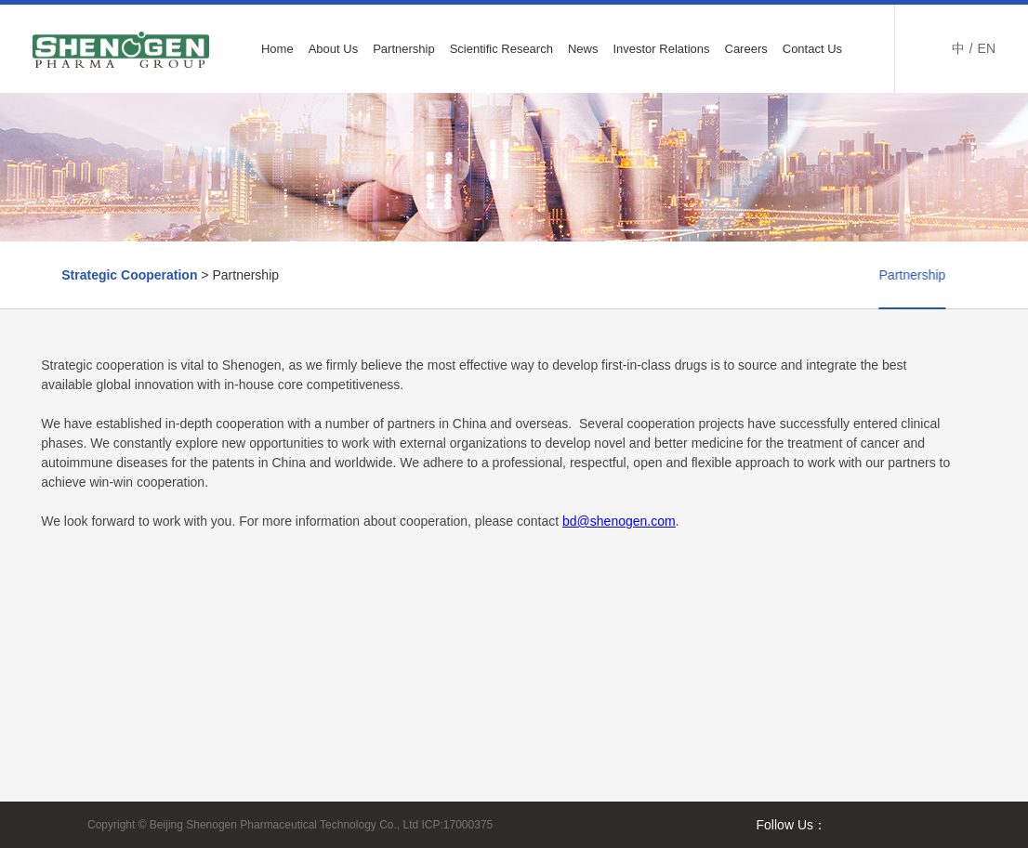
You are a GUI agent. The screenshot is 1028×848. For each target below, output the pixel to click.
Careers (746, 49)
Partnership (403, 49)
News (583, 49)
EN (986, 48)
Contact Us (812, 49)
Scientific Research (501, 49)
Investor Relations (661, 49)
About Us (333, 49)
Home (277, 49)
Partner (950, 274)
